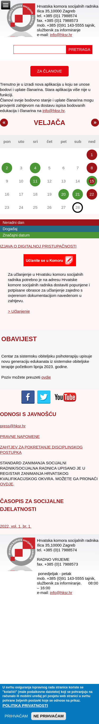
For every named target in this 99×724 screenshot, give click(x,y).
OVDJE (6, 484)
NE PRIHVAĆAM (49, 719)
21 (78, 194)
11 (35, 181)
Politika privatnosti (25, 708)
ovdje (46, 377)
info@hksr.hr (61, 34)
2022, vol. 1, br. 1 (15, 526)
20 (63, 194)
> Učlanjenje (19, 311)
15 (91, 181)
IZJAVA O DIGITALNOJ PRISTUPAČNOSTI (38, 246)
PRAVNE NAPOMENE (20, 436)
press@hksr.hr (13, 426)
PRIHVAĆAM (16, 719)
